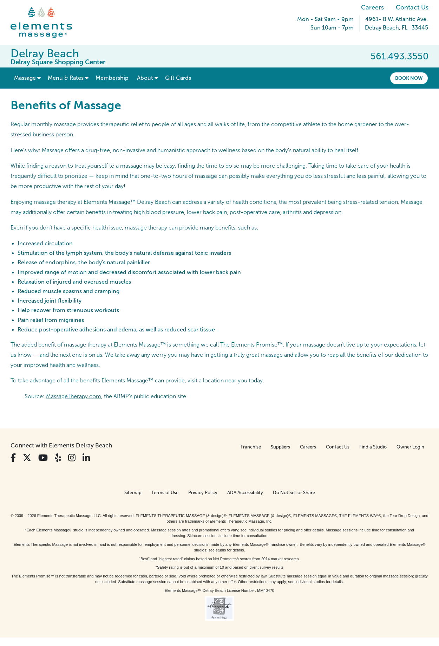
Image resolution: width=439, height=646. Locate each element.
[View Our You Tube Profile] (43, 458)
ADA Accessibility (245, 492)
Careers (372, 7)
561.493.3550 (399, 56)
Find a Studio (373, 447)
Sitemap (133, 492)
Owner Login (410, 447)
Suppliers (280, 447)
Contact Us (412, 7)
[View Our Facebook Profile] (13, 458)
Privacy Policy (202, 492)
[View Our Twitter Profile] (27, 458)
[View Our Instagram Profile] (71, 458)
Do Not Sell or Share (294, 492)
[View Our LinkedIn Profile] (86, 458)
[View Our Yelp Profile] (58, 458)
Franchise (251, 447)
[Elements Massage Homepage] (47, 22)
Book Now (409, 78)
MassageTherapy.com (73, 396)
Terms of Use (164, 492)
